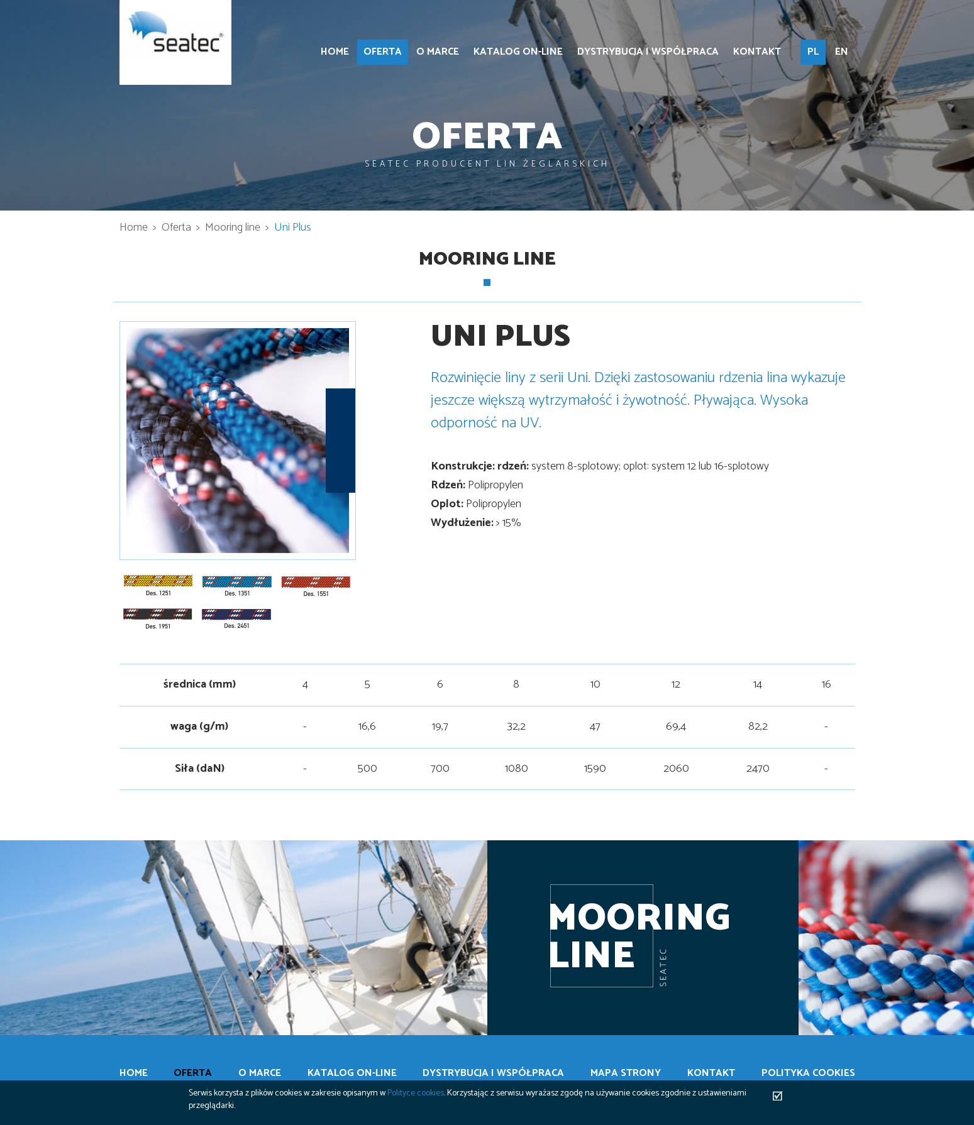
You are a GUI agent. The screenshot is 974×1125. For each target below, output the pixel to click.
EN (841, 51)
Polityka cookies (808, 1074)
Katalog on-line (518, 51)
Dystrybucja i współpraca (648, 51)
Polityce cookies (415, 1093)
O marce (437, 51)
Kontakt (757, 51)
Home (335, 51)
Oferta (382, 51)
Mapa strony (625, 1074)
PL (813, 51)
